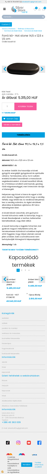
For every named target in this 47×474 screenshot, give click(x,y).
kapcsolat (6, 372)
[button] (42, 69)
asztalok (5, 318)
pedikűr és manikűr (10, 328)
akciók (4, 362)
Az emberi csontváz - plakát (11, 282)
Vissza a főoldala (8, 29)
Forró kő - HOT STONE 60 (12, 296)
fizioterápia (6, 343)
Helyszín (5, 385)
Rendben (27, 464)
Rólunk (4, 380)
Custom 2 (6, 24)
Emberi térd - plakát (34, 280)
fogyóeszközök (8, 348)
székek (4, 323)
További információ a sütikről (39, 464)
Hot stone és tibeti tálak (33, 31)
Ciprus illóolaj (34, 295)
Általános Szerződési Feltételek (14, 406)
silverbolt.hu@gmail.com (32, 2)
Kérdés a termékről (12, 124)
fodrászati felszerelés (10, 353)
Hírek (4, 396)
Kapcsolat (6, 390)
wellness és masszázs (11, 333)
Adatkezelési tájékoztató (12, 401)
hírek (4, 367)
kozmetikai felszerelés (11, 338)
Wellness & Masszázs (26, 29)
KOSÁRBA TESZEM (25, 106)
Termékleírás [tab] (23, 135)
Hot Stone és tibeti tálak (13, 31)
